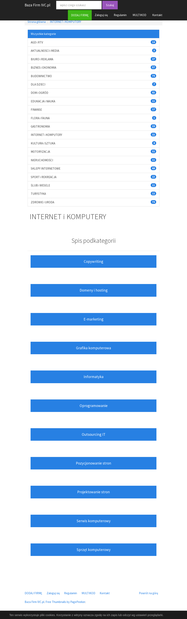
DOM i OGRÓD (39, 93)
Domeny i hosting (94, 290)
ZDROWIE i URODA (42, 202)
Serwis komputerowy (94, 520)
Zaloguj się (101, 15)
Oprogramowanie (94, 405)
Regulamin (120, 15)
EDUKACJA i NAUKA (43, 101)
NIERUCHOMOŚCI (42, 160)
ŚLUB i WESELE (40, 185)
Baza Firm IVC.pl (37, 5)
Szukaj (110, 5)
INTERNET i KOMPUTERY (65, 22)
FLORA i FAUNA (40, 118)
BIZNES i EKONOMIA (43, 67)
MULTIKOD (139, 15)
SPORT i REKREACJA (43, 177)
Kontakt (157, 15)
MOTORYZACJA (40, 152)
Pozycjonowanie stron (93, 463)
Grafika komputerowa (93, 347)
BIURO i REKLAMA (42, 59)
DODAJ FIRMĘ (80, 15)
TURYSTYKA (38, 194)
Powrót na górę (148, 593)
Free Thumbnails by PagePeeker (65, 602)
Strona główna (37, 22)
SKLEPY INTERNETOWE (45, 168)
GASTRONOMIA (40, 126)
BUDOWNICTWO (41, 76)
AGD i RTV (37, 42)
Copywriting (93, 261)
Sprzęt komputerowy (94, 549)
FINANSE (36, 109)
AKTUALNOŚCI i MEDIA (45, 51)
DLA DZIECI (38, 84)
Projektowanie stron (93, 491)
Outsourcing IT (93, 434)
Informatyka (93, 376)
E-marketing (93, 319)
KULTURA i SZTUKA (43, 143)
